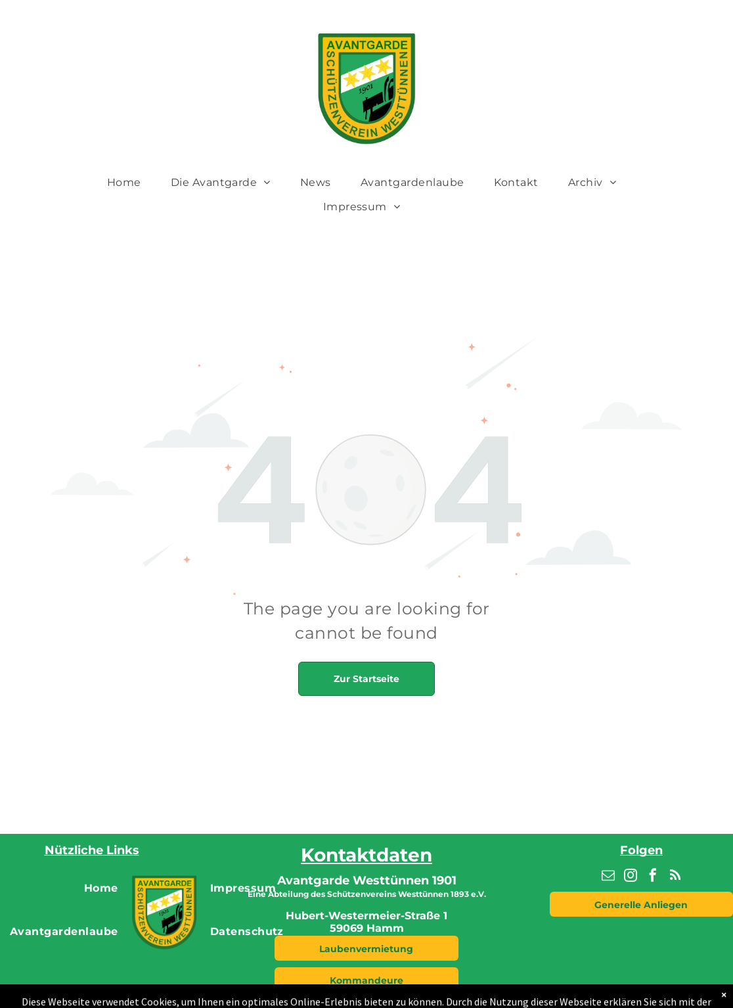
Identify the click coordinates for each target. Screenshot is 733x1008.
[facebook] (653, 876)
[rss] (675, 876)
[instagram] (630, 876)
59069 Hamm (367, 928)
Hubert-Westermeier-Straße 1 (366, 915)
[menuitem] (129, 182)
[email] (608, 876)
